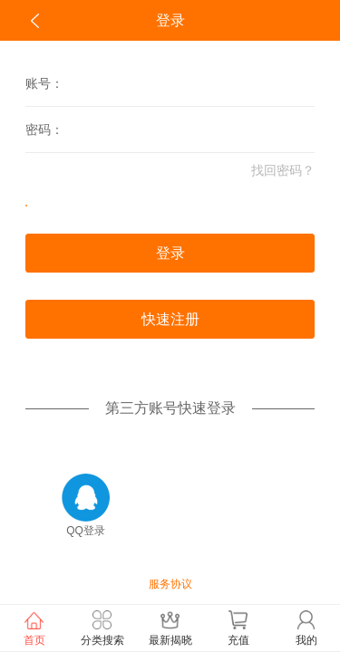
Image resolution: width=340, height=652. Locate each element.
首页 (34, 627)
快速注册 (170, 319)
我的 (306, 627)
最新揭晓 (170, 627)
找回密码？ (283, 170)
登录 (170, 253)
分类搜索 (102, 627)
